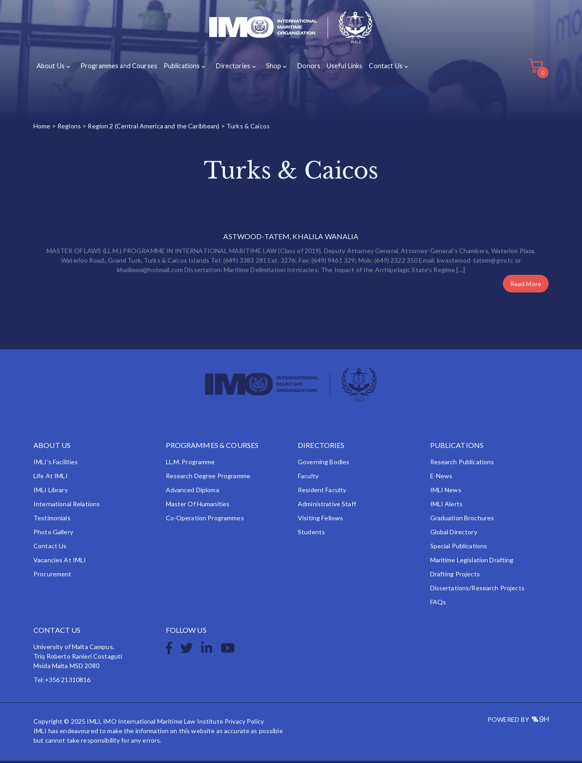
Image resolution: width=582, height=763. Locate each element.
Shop (265, 68)
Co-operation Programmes (205, 520)
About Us (50, 68)
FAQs (438, 604)
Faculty (308, 478)
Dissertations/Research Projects (477, 590)
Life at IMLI (50, 478)
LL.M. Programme (190, 464)
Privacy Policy (244, 723)
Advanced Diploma (192, 492)
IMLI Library (50, 492)
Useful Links (333, 68)
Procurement (52, 576)
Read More (525, 286)
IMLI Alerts (446, 506)
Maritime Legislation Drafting (472, 562)
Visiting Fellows (320, 520)
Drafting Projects (455, 576)
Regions (69, 128)
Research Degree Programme (208, 478)
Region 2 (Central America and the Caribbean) (153, 128)
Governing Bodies (323, 464)
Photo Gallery (53, 534)
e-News (441, 478)
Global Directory (453, 534)
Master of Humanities (198, 506)
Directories (227, 68)
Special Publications (459, 548)
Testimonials (51, 520)
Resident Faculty (322, 492)
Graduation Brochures (462, 520)
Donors (298, 68)
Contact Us (374, 68)
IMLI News (445, 492)
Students (311, 534)
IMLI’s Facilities (55, 464)
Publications (178, 68)
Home (42, 128)
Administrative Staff (327, 506)
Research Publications (462, 464)
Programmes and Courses (117, 68)
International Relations (66, 506)
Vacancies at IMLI (59, 562)
